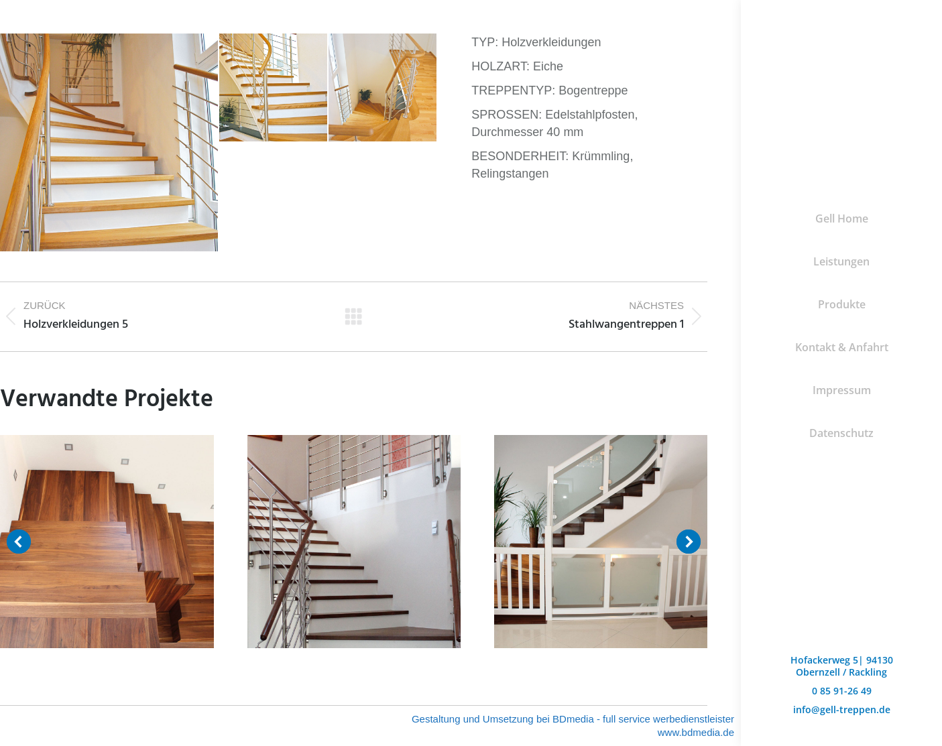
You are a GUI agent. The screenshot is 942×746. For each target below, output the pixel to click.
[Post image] (106, 541)
